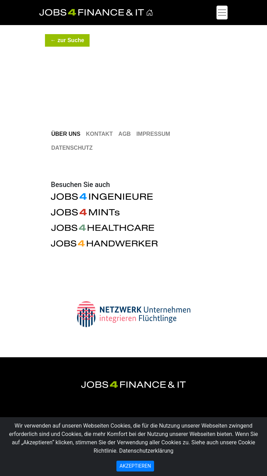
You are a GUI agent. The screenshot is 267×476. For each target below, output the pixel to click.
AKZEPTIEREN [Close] (135, 466)
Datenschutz (72, 148)
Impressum (153, 134)
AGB (125, 134)
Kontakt (99, 134)
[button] (67, 40)
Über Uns (66, 134)
